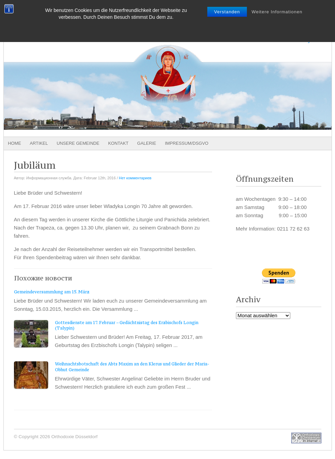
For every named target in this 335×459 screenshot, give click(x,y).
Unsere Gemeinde (78, 143)
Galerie (146, 143)
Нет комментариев (135, 178)
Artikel (39, 143)
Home (14, 143)
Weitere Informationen (277, 11)
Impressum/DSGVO (186, 143)
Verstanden (227, 11)
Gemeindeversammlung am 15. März (51, 291)
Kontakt (118, 143)
